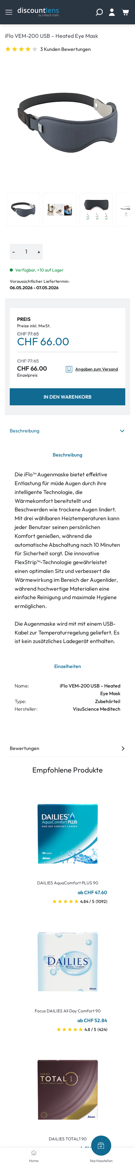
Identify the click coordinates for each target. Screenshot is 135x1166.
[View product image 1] (23, 209)
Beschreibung (67, 431)
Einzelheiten (67, 666)
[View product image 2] (59, 209)
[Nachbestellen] (101, 1146)
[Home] (34, 1153)
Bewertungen (67, 748)
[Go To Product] (67, 830)
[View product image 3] (96, 209)
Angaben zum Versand (91, 369)
